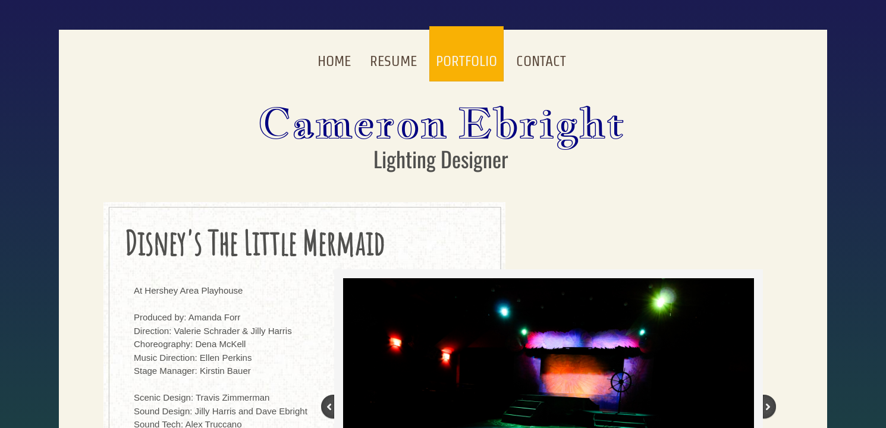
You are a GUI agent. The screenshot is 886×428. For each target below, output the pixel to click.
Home (334, 61)
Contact (541, 61)
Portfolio (466, 61)
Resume (393, 61)
